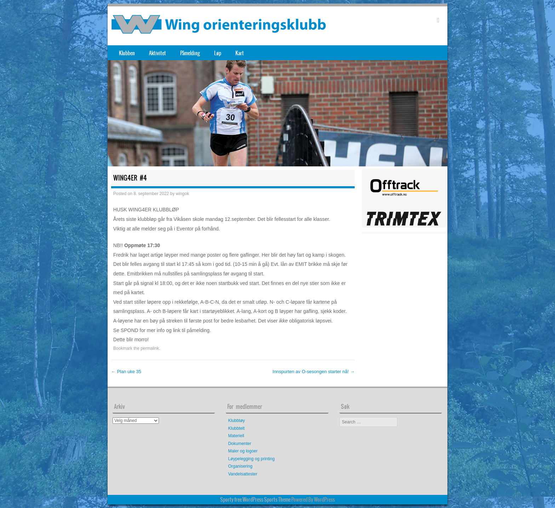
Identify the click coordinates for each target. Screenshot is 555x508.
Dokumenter (239, 443)
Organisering (240, 466)
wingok (182, 193)
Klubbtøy (236, 420)
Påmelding (190, 53)
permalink (150, 348)
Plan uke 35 (126, 371)
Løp (217, 53)
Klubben (127, 53)
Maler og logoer (242, 451)
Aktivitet (157, 53)
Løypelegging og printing (251, 458)
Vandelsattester (242, 474)
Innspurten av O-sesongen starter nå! (314, 371)
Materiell (236, 435)
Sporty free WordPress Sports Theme (255, 499)
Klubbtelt (236, 428)
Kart (239, 53)
